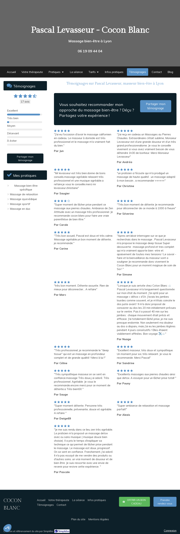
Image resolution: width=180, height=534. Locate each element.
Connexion (170, 530)
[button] (7, 528)
